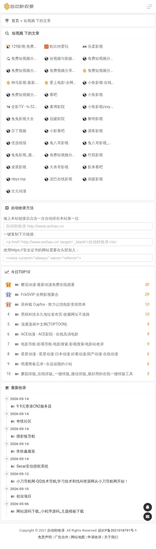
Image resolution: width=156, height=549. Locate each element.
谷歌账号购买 (85, 543)
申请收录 (94, 537)
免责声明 (45, 537)
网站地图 (78, 537)
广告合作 (61, 537)
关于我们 (111, 537)
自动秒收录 (56, 530)
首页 (15, 20)
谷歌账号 (67, 543)
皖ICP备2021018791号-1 (117, 530)
